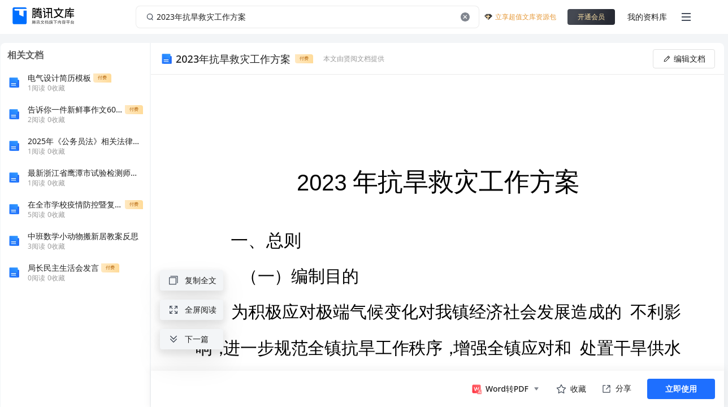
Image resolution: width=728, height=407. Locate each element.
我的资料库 (647, 16)
